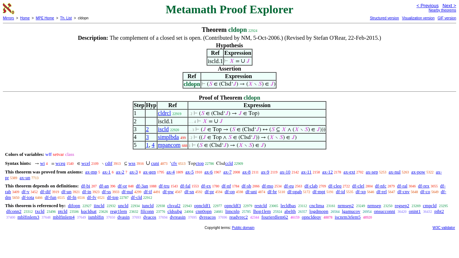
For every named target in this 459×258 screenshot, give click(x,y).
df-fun (51, 197)
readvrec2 (239, 217)
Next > (449, 5)
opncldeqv (311, 217)
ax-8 (246, 172)
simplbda (168, 137)
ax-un (25, 177)
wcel (85, 163)
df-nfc (381, 185)
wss (132, 163)
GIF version (446, 18)
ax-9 (265, 172)
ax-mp (91, 172)
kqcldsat (88, 211)
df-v (25, 191)
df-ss (106, 191)
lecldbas (288, 205)
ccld (229, 163)
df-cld (136, 197)
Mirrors (8, 18)
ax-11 (306, 172)
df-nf (226, 185)
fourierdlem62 (274, 217)
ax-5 (189, 172)
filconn (147, 211)
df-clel (358, 185)
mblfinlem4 (64, 217)
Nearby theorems (442, 10)
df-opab (294, 191)
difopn (74, 205)
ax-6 (208, 172)
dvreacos (207, 217)
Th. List (66, 18)
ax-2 (120, 172)
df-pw (168, 191)
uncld (123, 205)
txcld (39, 211)
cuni (155, 163)
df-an (104, 185)
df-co (425, 191)
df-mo (267, 185)
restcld (261, 205)
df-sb (246, 185)
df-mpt (319, 191)
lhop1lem (262, 211)
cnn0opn (203, 211)
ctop (200, 163)
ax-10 (285, 172)
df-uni (251, 191)
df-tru (164, 185)
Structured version (384, 18)
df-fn (71, 197)
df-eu (289, 185)
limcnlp (232, 211)
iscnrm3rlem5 (348, 217)
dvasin (123, 217)
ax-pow (418, 172)
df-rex (424, 185)
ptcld (62, 211)
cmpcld (429, 205)
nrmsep (374, 205)
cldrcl (164, 113)
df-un (66, 191)
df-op (230, 191)
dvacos (149, 217)
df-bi (85, 185)
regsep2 (402, 205)
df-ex (206, 185)
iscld (163, 129)
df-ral (402, 185)
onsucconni (384, 211)
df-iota (28, 197)
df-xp (361, 191)
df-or (122, 185)
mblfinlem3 (28, 217)
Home (25, 18)
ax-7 (227, 172)
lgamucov (351, 211)
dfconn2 (14, 211)
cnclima (316, 205)
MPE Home (45, 18)
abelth (290, 211)
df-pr (209, 191)
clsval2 (173, 205)
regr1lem (118, 211)
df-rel (382, 191)
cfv (174, 163)
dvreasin (178, 217)
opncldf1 (202, 205)
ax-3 (133, 172)
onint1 (415, 211)
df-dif (45, 191)
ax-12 (327, 172)
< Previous (427, 5)
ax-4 (170, 172)
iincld (99, 205)
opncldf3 (232, 205)
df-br (272, 191)
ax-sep (372, 172)
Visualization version (418, 18)
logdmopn (318, 211)
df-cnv (403, 191)
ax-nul (395, 172)
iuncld (148, 205)
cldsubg (174, 211)
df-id (340, 191)
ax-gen (149, 172)
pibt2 (439, 211)
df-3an (142, 185)
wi (42, 163)
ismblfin (96, 217)
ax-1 (107, 172)
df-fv (91, 197)
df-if (148, 191)
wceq (60, 163)
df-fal (185, 185)
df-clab (311, 185)
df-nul (127, 191)
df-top (113, 197)
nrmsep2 (346, 205)
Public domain (243, 228)
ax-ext (349, 172)
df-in (86, 191)
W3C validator (443, 228)
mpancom (169, 145)
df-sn (189, 191)
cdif (108, 163)
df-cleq (334, 185)
